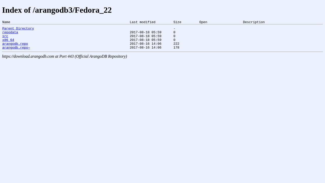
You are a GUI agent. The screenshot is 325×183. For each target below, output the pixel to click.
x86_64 (8, 43)
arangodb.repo (15, 48)
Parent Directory (18, 29)
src (5, 39)
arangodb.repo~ (16, 52)
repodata (10, 34)
